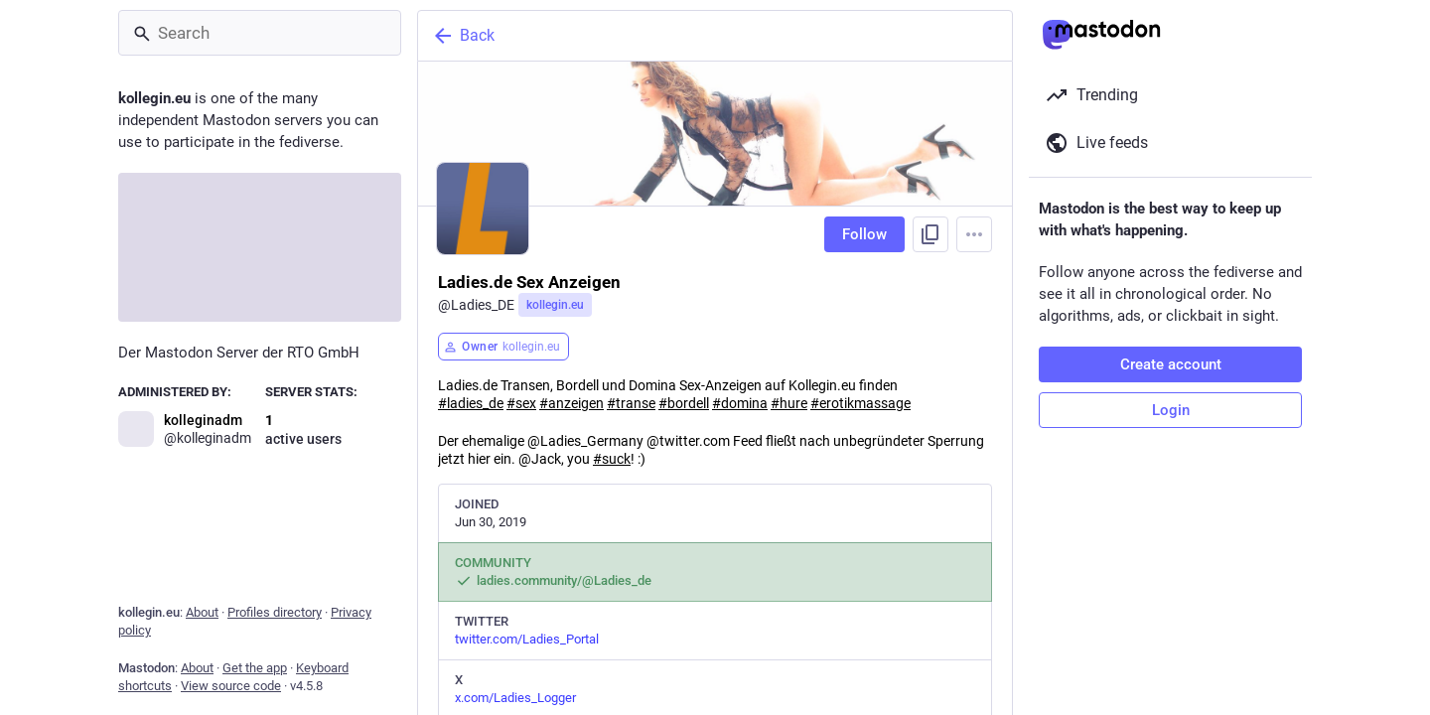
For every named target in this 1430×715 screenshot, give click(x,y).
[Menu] (974, 234)
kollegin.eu (555, 305)
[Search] (259, 33)
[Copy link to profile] (930, 234)
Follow (864, 234)
